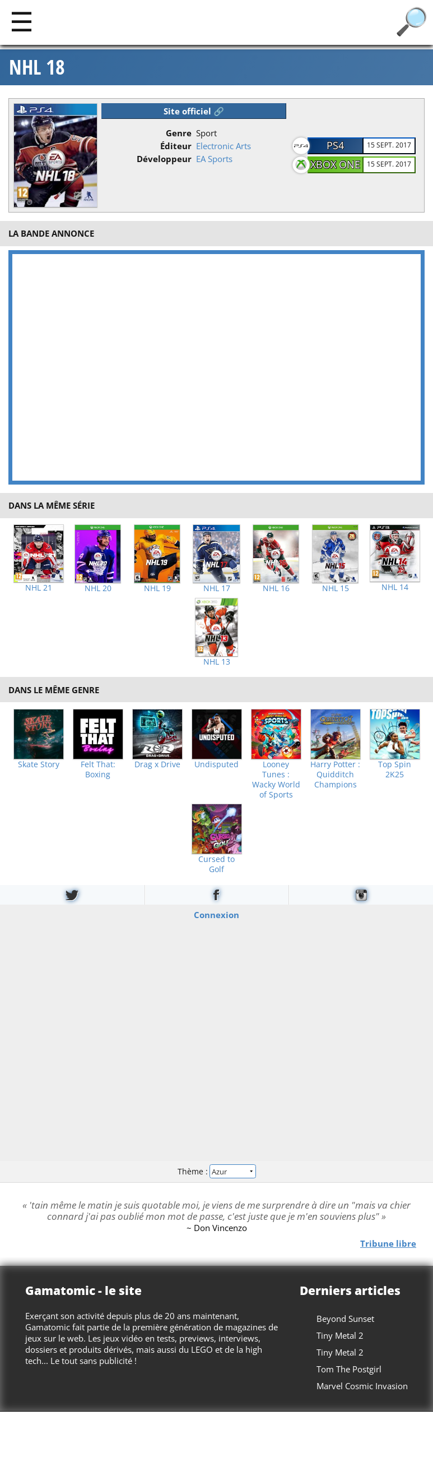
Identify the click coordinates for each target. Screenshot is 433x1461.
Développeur (164, 158)
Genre (179, 133)
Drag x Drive (157, 764)
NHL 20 (98, 588)
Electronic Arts (223, 145)
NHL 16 (276, 588)
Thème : (216, 1171)
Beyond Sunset (345, 1318)
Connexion (216, 914)
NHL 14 (394, 587)
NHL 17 (216, 588)
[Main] (21, 21)
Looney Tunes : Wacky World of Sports (276, 779)
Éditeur (176, 145)
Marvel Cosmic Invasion (362, 1385)
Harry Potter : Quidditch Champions (335, 774)
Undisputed (216, 764)
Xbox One (335, 164)
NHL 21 (38, 588)
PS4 (335, 145)
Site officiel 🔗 (194, 111)
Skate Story (38, 764)
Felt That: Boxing (98, 769)
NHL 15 (335, 588)
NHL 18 (37, 67)
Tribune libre (388, 1242)
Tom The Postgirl (348, 1369)
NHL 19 (157, 588)
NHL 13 (216, 662)
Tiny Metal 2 (340, 1335)
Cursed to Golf (216, 864)
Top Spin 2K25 (394, 769)
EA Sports (214, 158)
